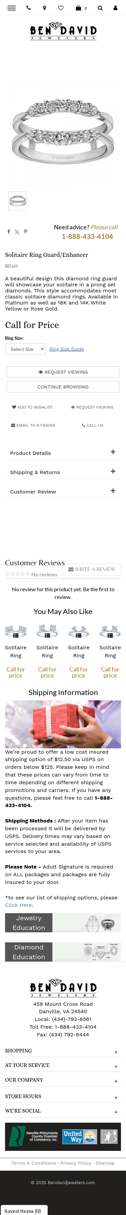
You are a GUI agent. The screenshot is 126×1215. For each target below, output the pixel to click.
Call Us (92, 425)
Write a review (91, 569)
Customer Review (33, 492)
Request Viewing (63, 372)
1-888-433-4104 (75, 1027)
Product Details (30, 453)
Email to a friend (33, 425)
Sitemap (105, 1163)
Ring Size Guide (66, 349)
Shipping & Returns (35, 472)
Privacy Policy (75, 1163)
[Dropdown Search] (100, 8)
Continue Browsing (62, 386)
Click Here (18, 905)
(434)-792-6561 (70, 1019)
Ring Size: (14, 338)
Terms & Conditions (33, 1163)
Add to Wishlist (32, 407)
